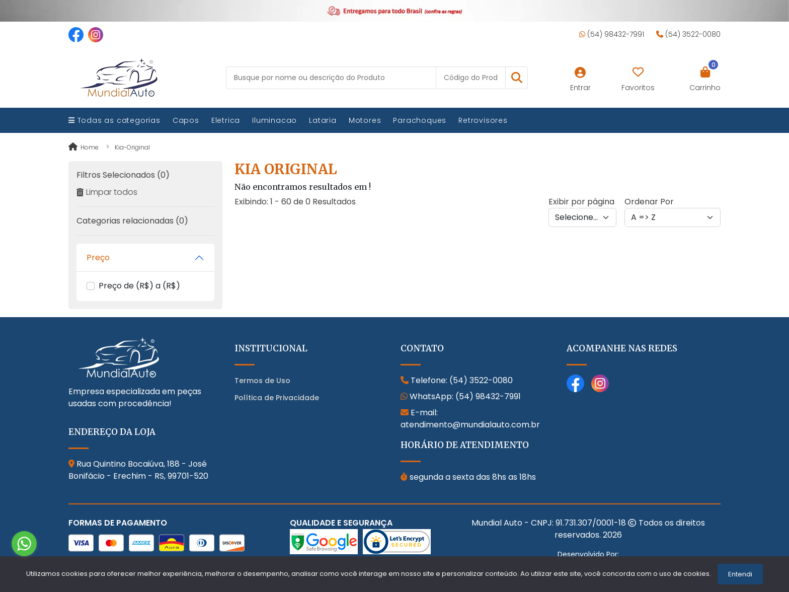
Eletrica (225, 120)
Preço (98, 257)
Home (83, 147)
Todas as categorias (114, 120)
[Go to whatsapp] (24, 543)
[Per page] (582, 217)
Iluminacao (274, 120)
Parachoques (419, 120)
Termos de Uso (262, 381)
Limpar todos (106, 192)
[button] (516, 77)
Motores (365, 120)
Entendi (740, 574)
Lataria (323, 120)
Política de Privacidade (276, 398)
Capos (186, 120)
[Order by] (672, 217)
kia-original (132, 147)
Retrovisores (483, 120)
